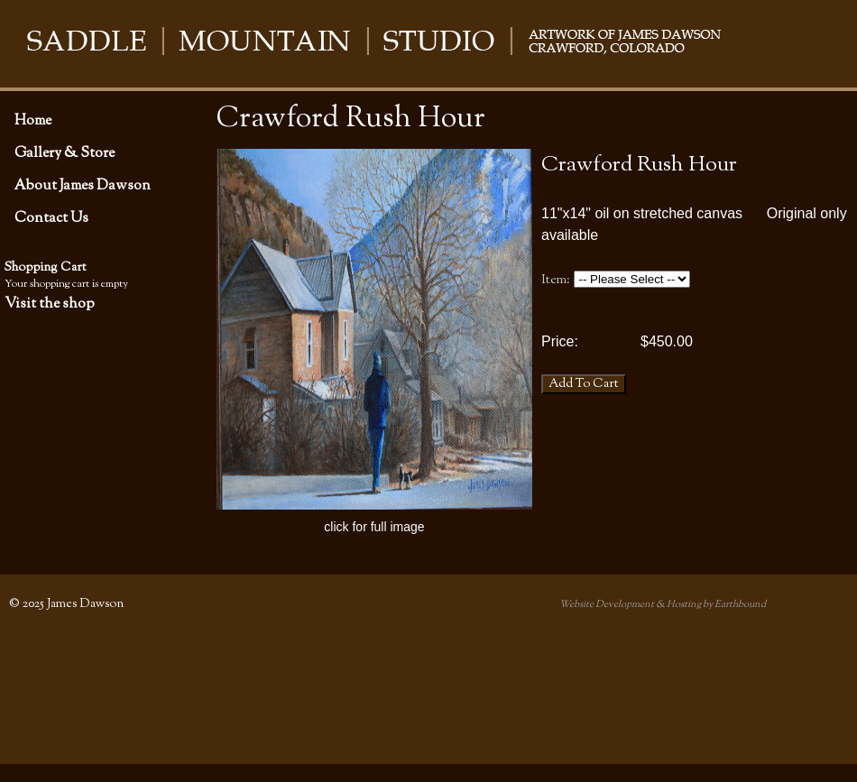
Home (32, 121)
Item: (555, 280)
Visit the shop (50, 304)
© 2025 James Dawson (66, 603)
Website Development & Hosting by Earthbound (662, 604)
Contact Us (51, 218)
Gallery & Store (64, 153)
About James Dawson (82, 186)
